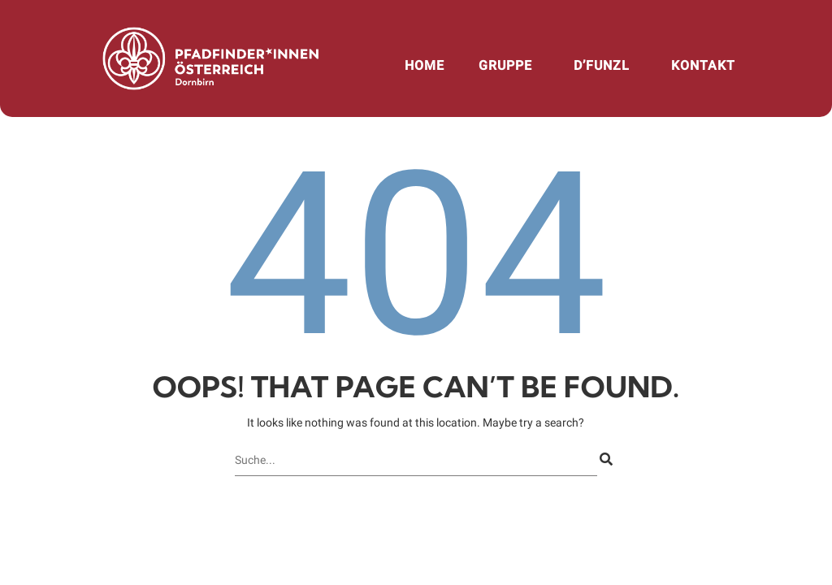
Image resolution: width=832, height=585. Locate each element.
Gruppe (505, 65)
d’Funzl (602, 65)
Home (424, 65)
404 (415, 255)
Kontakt (703, 65)
